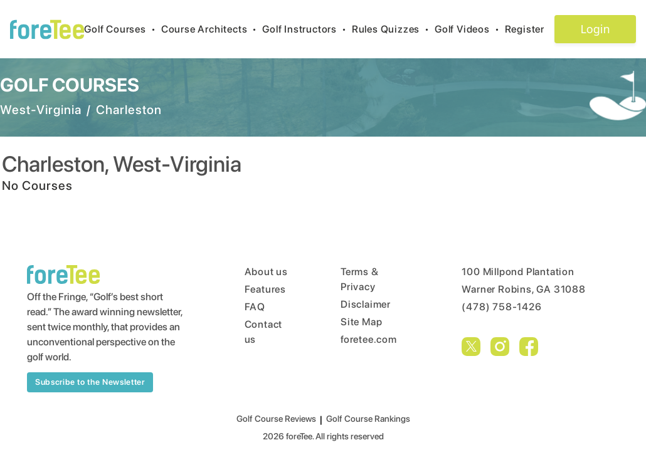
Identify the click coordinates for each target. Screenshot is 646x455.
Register (529, 29)
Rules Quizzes (393, 29)
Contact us (264, 331)
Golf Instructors (307, 29)
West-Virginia (41, 109)
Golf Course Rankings (368, 419)
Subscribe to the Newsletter (90, 382)
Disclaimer (366, 304)
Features (265, 289)
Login (595, 28)
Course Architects (211, 29)
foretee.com (369, 339)
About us (266, 272)
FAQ (255, 307)
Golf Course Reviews (276, 419)
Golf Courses (122, 29)
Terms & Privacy (360, 279)
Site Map (361, 322)
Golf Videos (470, 29)
